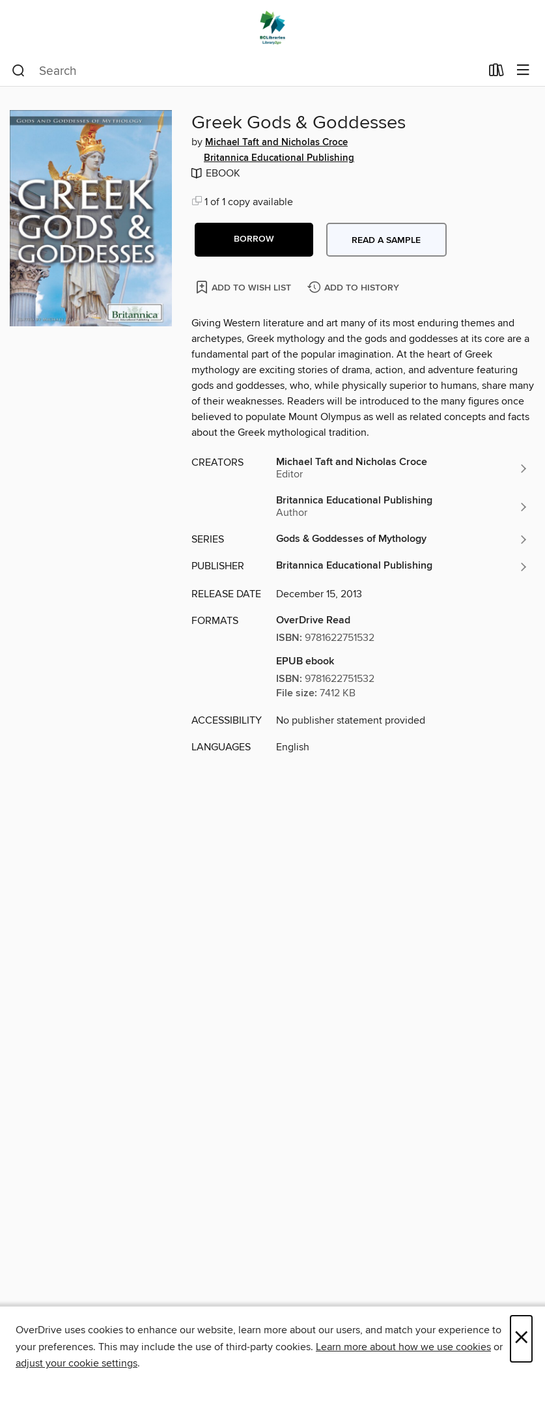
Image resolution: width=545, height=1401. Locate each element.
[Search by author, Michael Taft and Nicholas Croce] (402, 468)
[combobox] (246, 71)
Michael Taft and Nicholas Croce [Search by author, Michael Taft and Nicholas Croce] (276, 143)
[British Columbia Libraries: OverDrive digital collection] (272, 28)
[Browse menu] (523, 70)
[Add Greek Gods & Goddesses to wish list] (244, 287)
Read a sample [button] (386, 240)
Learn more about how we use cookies (403, 1346)
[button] (254, 240)
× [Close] (521, 1338)
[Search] (18, 71)
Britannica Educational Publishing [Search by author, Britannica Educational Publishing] (279, 158)
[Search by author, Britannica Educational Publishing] (402, 506)
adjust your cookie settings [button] (76, 1363)
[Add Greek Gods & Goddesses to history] (354, 288)
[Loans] (496, 73)
